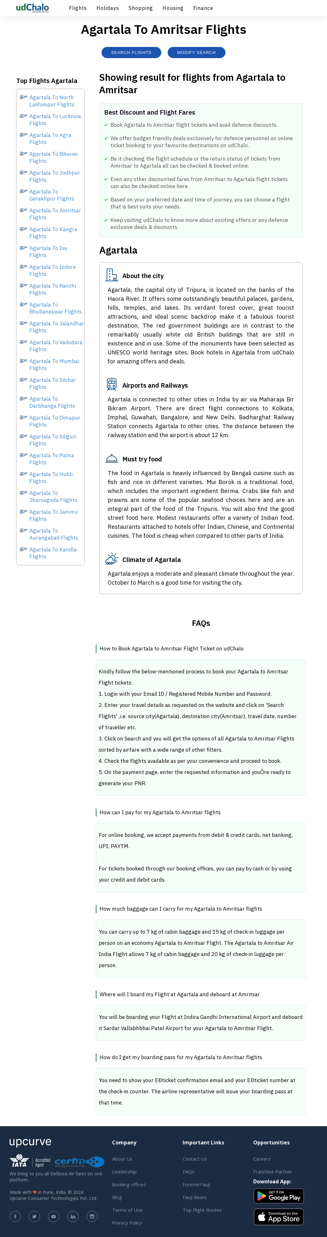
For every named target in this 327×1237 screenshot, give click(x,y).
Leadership (124, 1171)
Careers (262, 1159)
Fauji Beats (195, 1197)
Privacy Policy (127, 1222)
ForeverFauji (196, 1184)
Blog (117, 1197)
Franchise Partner (272, 1171)
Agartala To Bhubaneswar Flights (55, 308)
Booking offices (129, 1184)
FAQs (188, 1171)
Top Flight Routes (202, 1210)
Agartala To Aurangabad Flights (53, 534)
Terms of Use (127, 1210)
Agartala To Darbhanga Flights (52, 402)
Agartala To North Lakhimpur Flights (51, 101)
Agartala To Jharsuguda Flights (53, 496)
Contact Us (195, 1159)
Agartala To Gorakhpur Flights (51, 195)
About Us (122, 1159)
